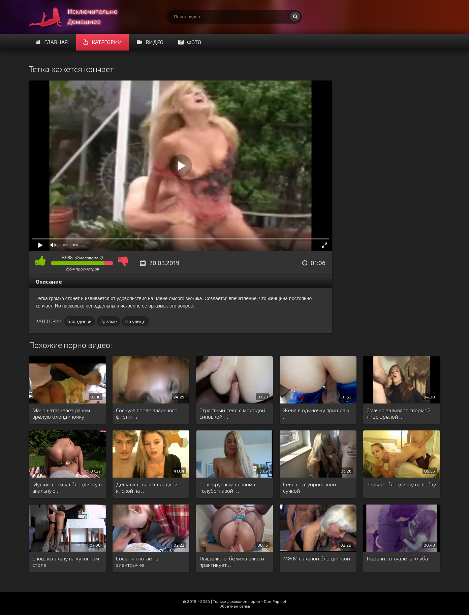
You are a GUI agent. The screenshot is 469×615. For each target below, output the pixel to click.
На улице (135, 321)
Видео (150, 42)
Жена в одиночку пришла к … (316, 413)
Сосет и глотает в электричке (137, 561)
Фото (189, 42)
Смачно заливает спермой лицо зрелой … (399, 413)
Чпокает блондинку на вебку (401, 484)
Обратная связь (234, 606)
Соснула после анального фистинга (147, 413)
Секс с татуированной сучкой (309, 487)
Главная (52, 42)
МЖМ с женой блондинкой (316, 558)
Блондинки (79, 321)
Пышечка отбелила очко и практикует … (231, 561)
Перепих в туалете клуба (397, 558)
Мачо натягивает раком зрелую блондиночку (61, 413)
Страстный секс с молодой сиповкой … (232, 413)
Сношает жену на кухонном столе (65, 561)
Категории (102, 42)
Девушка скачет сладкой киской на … (147, 487)
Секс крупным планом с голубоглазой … (228, 487)
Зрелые (108, 321)
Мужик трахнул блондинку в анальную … (67, 487)
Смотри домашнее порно (79, 17)
